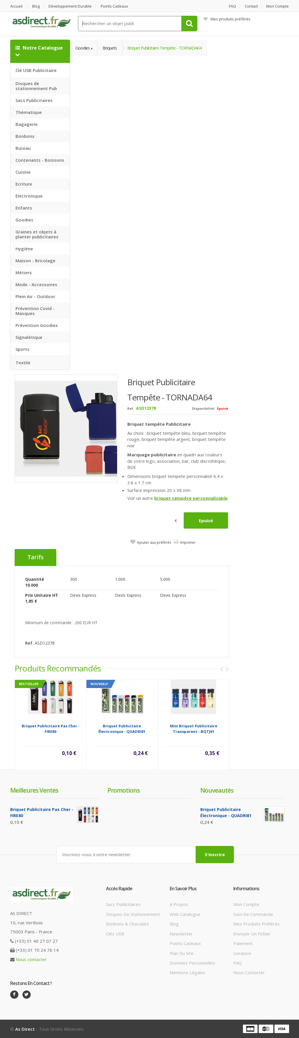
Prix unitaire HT (41, 595)
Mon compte (278, 6)
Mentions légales (187, 972)
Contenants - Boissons (39, 160)
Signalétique (28, 337)
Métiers (23, 272)
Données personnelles (192, 962)
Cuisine (23, 172)
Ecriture (23, 184)
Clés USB (115, 933)
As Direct (25, 1029)
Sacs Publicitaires (34, 100)
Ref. (130, 408)
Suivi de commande (253, 914)
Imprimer (188, 542)
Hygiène (24, 248)
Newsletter (181, 933)
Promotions (123, 790)
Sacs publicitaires (123, 904)
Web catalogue (185, 914)
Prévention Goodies (36, 325)
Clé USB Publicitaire (36, 70)
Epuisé (206, 520)
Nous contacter (31, 959)
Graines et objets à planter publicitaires (36, 234)
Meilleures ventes (34, 790)
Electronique (29, 196)
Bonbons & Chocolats (127, 924)
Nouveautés (216, 790)
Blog (36, 6)
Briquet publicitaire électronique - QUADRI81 (121, 728)
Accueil (16, 6)
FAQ (231, 6)
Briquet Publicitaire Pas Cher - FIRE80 (50, 728)
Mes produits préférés (227, 19)
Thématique (28, 112)
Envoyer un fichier (252, 933)
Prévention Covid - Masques (35, 310)
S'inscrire (215, 854)
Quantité (34, 579)
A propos (179, 904)
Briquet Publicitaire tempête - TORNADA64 (167, 48)
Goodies (24, 220)
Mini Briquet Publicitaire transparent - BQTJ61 (193, 728)
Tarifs (35, 557)
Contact (251, 6)
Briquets (110, 48)
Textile (22, 362)
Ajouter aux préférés (154, 542)
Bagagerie (26, 124)
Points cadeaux (116, 6)
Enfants (23, 208)
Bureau (23, 148)
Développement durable (71, 6)
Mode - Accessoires (36, 284)
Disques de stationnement (133, 914)
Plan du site (182, 953)
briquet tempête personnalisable (190, 498)
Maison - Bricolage (35, 260)
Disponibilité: (203, 408)
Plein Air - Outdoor (35, 296)
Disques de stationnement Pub (36, 85)
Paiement (243, 943)
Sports (22, 349)
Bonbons (24, 136)
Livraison (242, 953)
